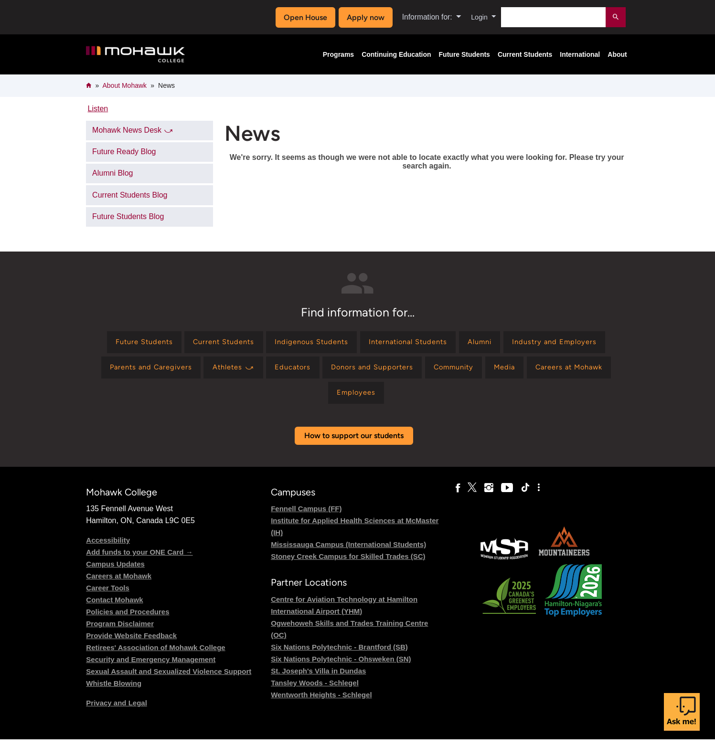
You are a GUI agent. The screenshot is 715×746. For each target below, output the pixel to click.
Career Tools (107, 595)
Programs (338, 54)
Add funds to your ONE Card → (139, 559)
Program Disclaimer (120, 631)
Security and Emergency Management (150, 666)
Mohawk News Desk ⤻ (132, 130)
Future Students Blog (128, 216)
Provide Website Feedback (131, 643)
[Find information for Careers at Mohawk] (347, 398)
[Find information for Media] (276, 398)
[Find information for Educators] (412, 371)
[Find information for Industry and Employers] (148, 371)
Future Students (464, 54)
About (617, 54)
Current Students (525, 54)
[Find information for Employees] (426, 398)
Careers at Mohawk (118, 583)
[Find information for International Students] (469, 343)
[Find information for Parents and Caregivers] (259, 371)
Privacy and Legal (116, 710)
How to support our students (354, 442)
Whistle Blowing (113, 690)
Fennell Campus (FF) (306, 516)
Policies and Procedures (127, 619)
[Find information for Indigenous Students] (364, 343)
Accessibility (108, 547)
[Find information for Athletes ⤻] (348, 371)
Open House (303, 17)
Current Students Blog (129, 195)
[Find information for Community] (586, 371)
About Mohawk (124, 85)
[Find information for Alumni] (548, 343)
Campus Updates (115, 571)
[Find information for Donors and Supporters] (498, 371)
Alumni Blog (112, 173)
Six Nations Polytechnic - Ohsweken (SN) (341, 666)
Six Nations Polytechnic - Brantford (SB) (339, 654)
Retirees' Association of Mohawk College (155, 655)
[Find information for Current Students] (268, 343)
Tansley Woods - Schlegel (315, 689)
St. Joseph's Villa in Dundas (318, 677)
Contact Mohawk (114, 607)
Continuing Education (396, 54)
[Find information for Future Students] (182, 343)
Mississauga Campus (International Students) (348, 551)
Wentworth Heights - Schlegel (321, 701)
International (580, 54)
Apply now (363, 17)
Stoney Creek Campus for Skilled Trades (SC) (348, 563)
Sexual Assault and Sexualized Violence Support (168, 678)
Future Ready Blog (124, 151)
